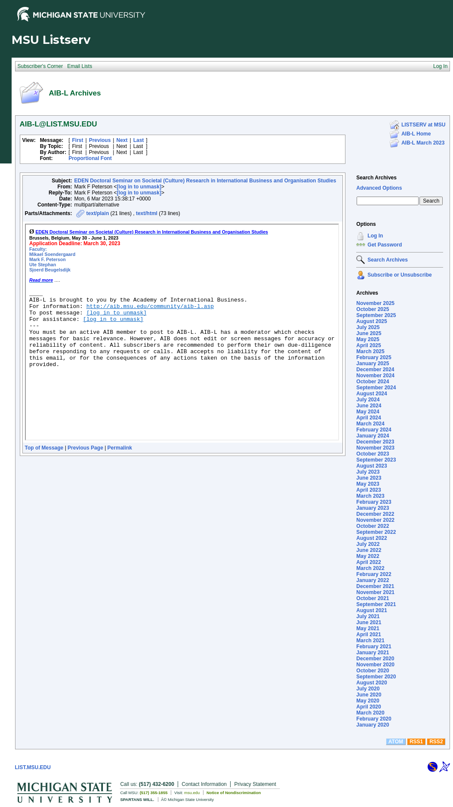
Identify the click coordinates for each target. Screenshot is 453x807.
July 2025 (367, 327)
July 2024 (367, 400)
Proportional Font (90, 158)
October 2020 (372, 671)
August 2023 (371, 466)
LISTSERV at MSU (423, 125)
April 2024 (368, 418)
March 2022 (370, 568)
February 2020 (373, 719)
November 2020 (375, 665)
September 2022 (376, 532)
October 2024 (372, 382)
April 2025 (368, 345)
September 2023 (376, 460)
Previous (100, 140)
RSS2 (436, 742)
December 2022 (375, 514)
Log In (375, 236)
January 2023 (372, 508)
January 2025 (372, 363)
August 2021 (371, 610)
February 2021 (373, 647)
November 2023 (375, 448)
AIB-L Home (416, 134)
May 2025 (367, 339)
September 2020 (376, 677)
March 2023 (370, 496)
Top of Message (44, 448)
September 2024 (376, 388)
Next (121, 140)
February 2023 (373, 502)
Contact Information (204, 784)
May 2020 (367, 701)
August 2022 (371, 538)
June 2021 (368, 622)
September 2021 (376, 604)
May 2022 (367, 556)
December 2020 (375, 659)
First (77, 140)
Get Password (384, 245)
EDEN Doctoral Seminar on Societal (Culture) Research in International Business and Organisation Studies (205, 181)
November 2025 (375, 303)
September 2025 (376, 315)
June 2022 (368, 550)
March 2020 (370, 713)
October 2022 (372, 526)
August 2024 (371, 394)
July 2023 (367, 472)
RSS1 (416, 742)
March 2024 (370, 424)
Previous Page (85, 448)
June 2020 (368, 695)
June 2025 (368, 333)
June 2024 (368, 406)
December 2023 (375, 442)
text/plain (97, 213)
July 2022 (367, 544)
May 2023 (367, 484)
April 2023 (368, 490)
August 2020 (371, 683)
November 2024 (375, 376)
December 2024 (375, 370)
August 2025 (371, 321)
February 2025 (373, 357)
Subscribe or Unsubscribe (399, 275)
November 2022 (375, 520)
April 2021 (368, 634)
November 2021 (375, 592)
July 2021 (367, 616)
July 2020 (367, 689)
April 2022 (368, 562)
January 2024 (372, 436)
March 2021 (370, 641)
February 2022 (373, 574)
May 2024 (367, 412)
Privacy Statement (255, 784)
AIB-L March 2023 (422, 143)
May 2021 (367, 628)
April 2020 (368, 707)
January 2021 (372, 653)
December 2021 (375, 586)
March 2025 (370, 351)
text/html (146, 213)
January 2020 (372, 725)
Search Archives (376, 178)
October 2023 (372, 454)
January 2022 (372, 580)
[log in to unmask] (139, 187)
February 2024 (373, 430)
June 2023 (368, 478)
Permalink (120, 448)
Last (138, 140)
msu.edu (192, 792)
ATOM (395, 742)
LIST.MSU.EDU (33, 767)
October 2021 (372, 598)
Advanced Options (379, 188)
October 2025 (372, 309)
